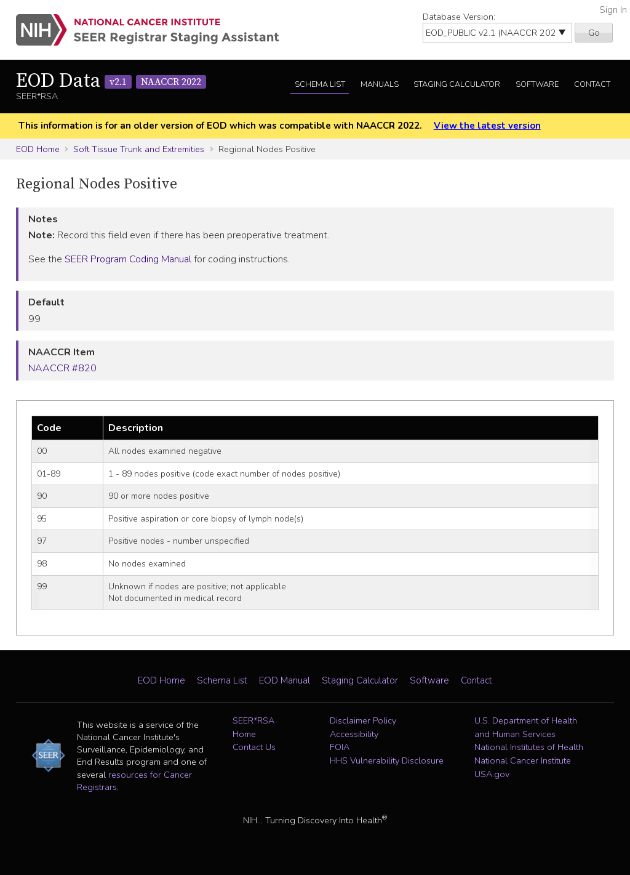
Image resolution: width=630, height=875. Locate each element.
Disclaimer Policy (363, 720)
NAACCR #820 (62, 368)
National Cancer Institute (522, 760)
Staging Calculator (456, 84)
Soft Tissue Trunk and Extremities (138, 149)
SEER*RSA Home (253, 727)
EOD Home (38, 149)
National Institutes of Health (528, 747)
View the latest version (487, 125)
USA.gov (491, 774)
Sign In (613, 10)
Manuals (380, 84)
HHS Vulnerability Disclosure (387, 760)
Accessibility (354, 734)
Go (594, 32)
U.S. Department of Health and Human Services (525, 727)
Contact (592, 84)
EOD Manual (284, 680)
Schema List (320, 84)
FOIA (339, 747)
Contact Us (254, 747)
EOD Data (111, 81)
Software (537, 84)
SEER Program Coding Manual (128, 259)
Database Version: (459, 16)
